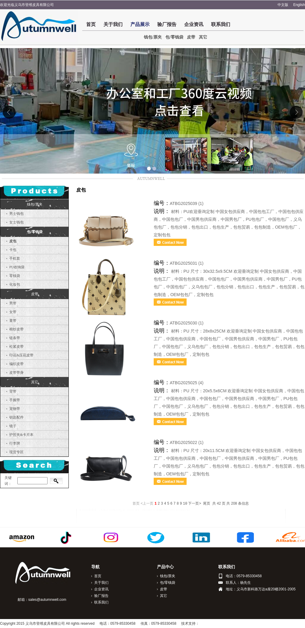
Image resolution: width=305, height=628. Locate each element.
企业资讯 (193, 24)
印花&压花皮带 (21, 355)
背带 (12, 391)
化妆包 (14, 284)
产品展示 (140, 24)
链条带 (14, 338)
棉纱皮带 (16, 329)
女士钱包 (16, 222)
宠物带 (14, 409)
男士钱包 (16, 214)
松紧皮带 (16, 346)
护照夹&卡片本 (21, 435)
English (299, 5)
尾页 (206, 504)
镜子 (12, 426)
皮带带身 (16, 372)
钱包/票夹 (153, 37)
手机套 (14, 258)
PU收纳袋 (17, 267)
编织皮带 (16, 364)
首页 (91, 24)
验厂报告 (166, 24)
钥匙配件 (16, 417)
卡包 (12, 250)
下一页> (194, 504)
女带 (12, 312)
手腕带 (14, 400)
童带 (12, 320)
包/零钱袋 (174, 37)
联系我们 (220, 24)
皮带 (191, 37)
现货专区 (16, 452)
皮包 (12, 241)
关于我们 (113, 24)
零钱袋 (14, 276)
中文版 (282, 5)
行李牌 (14, 443)
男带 (12, 303)
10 (185, 504)
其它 (203, 37)
